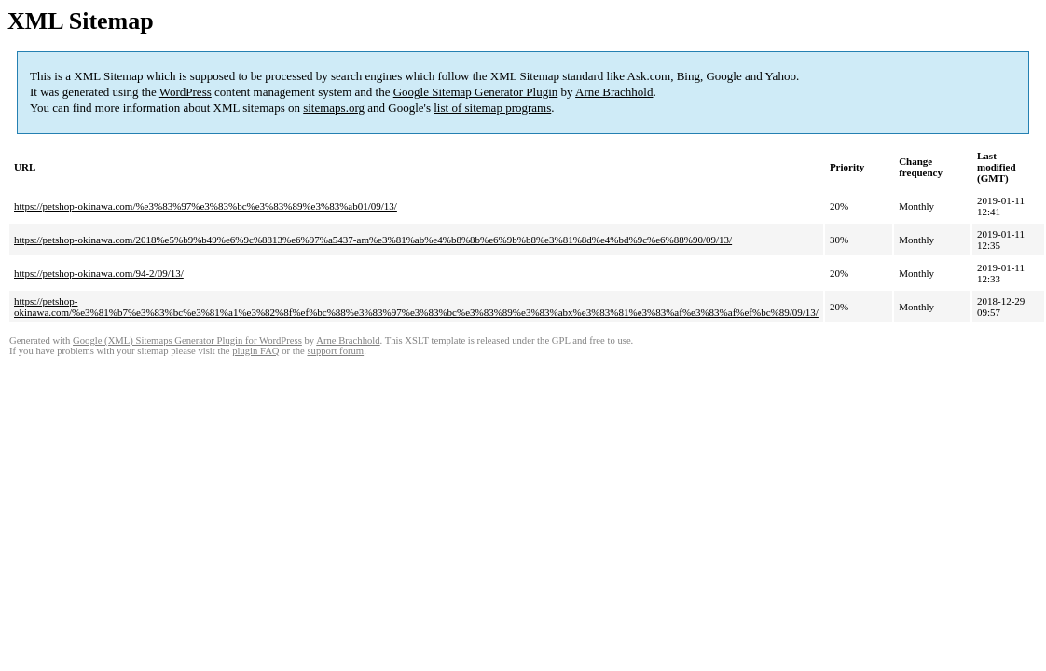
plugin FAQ (255, 351)
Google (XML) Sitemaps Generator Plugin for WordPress (187, 341)
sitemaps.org (334, 108)
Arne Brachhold (614, 92)
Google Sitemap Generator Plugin (475, 92)
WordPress (185, 92)
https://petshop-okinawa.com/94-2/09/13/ (99, 273)
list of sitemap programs (492, 108)
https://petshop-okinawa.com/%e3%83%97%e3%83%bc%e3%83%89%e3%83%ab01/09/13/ (205, 206)
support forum (335, 351)
